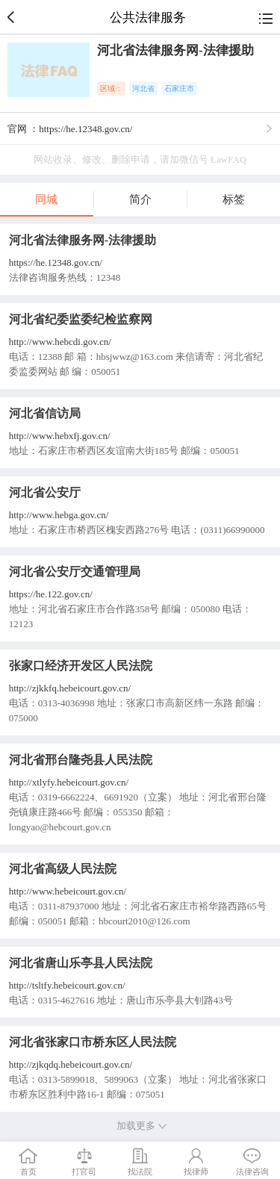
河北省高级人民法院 (62, 868)
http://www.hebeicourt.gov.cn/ (68, 891)
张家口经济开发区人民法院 (80, 665)
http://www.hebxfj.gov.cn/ (60, 435)
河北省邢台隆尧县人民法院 (80, 759)
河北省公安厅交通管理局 (74, 571)
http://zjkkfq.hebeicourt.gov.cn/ (70, 688)
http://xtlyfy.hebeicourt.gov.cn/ (68, 782)
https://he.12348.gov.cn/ (55, 262)
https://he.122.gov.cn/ (51, 594)
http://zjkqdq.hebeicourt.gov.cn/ (71, 1064)
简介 (140, 199)
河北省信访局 (45, 413)
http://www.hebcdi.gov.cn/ (60, 341)
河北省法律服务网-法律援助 (82, 240)
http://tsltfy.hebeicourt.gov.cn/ (67, 985)
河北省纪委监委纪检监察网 (80, 319)
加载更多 (140, 1125)
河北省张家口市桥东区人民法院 (92, 1042)
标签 (234, 199)
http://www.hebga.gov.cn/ (59, 514)
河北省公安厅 (45, 492)
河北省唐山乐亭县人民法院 (80, 962)
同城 (46, 199)
